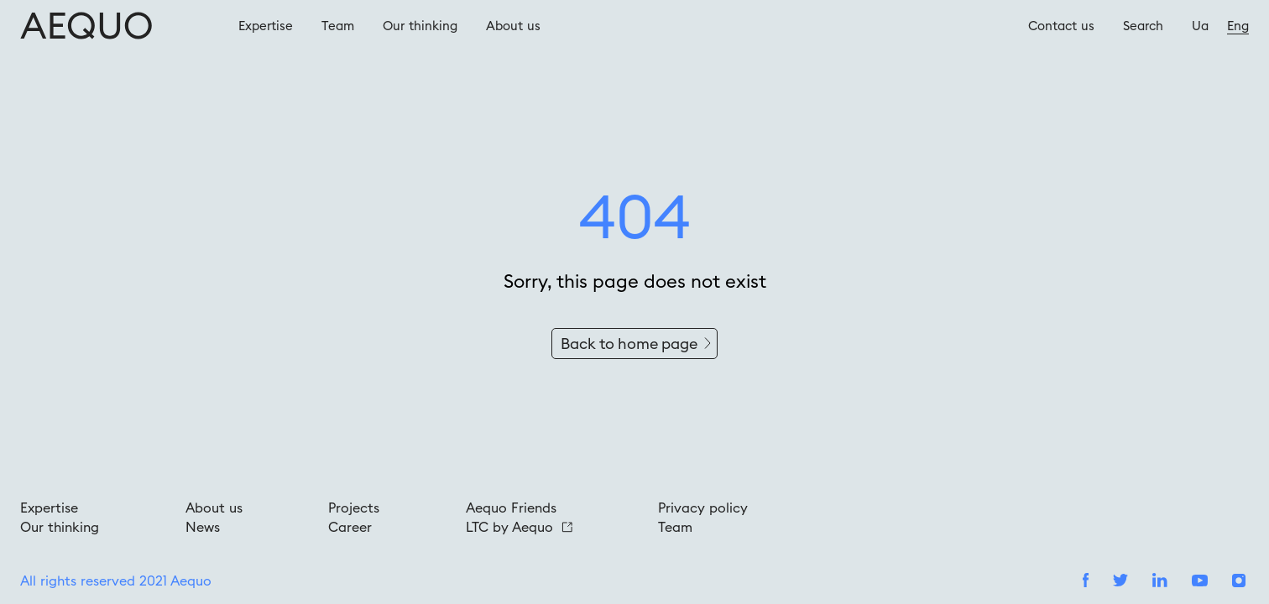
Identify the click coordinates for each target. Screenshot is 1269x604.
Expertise (265, 26)
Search (1143, 26)
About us (513, 26)
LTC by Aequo (519, 526)
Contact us (1061, 26)
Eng (1238, 26)
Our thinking (420, 26)
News (202, 526)
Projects (353, 507)
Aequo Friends (511, 507)
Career (350, 526)
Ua (1200, 26)
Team (337, 26)
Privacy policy (703, 507)
